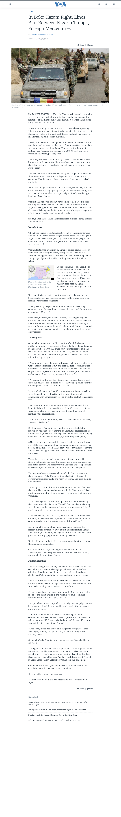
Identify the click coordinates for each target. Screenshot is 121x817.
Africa (31, 12)
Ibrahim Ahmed (37, 34)
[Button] (80, 45)
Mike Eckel (48, 34)
